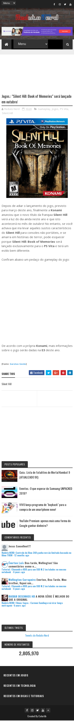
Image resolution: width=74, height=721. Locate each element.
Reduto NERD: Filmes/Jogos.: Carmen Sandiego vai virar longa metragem (32, 605)
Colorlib (42, 716)
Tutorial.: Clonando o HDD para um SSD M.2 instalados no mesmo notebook (34, 571)
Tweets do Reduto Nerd (37, 636)
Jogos (55, 109)
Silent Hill (7, 113)
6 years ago (19, 572)
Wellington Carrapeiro (22, 580)
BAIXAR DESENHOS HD (21, 597)
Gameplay (44, 109)
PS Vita (64, 109)
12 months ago (21, 556)
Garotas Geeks (18, 364)
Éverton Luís (16, 563)
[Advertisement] (37, 72)
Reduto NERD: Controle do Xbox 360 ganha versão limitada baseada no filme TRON (36, 554)
